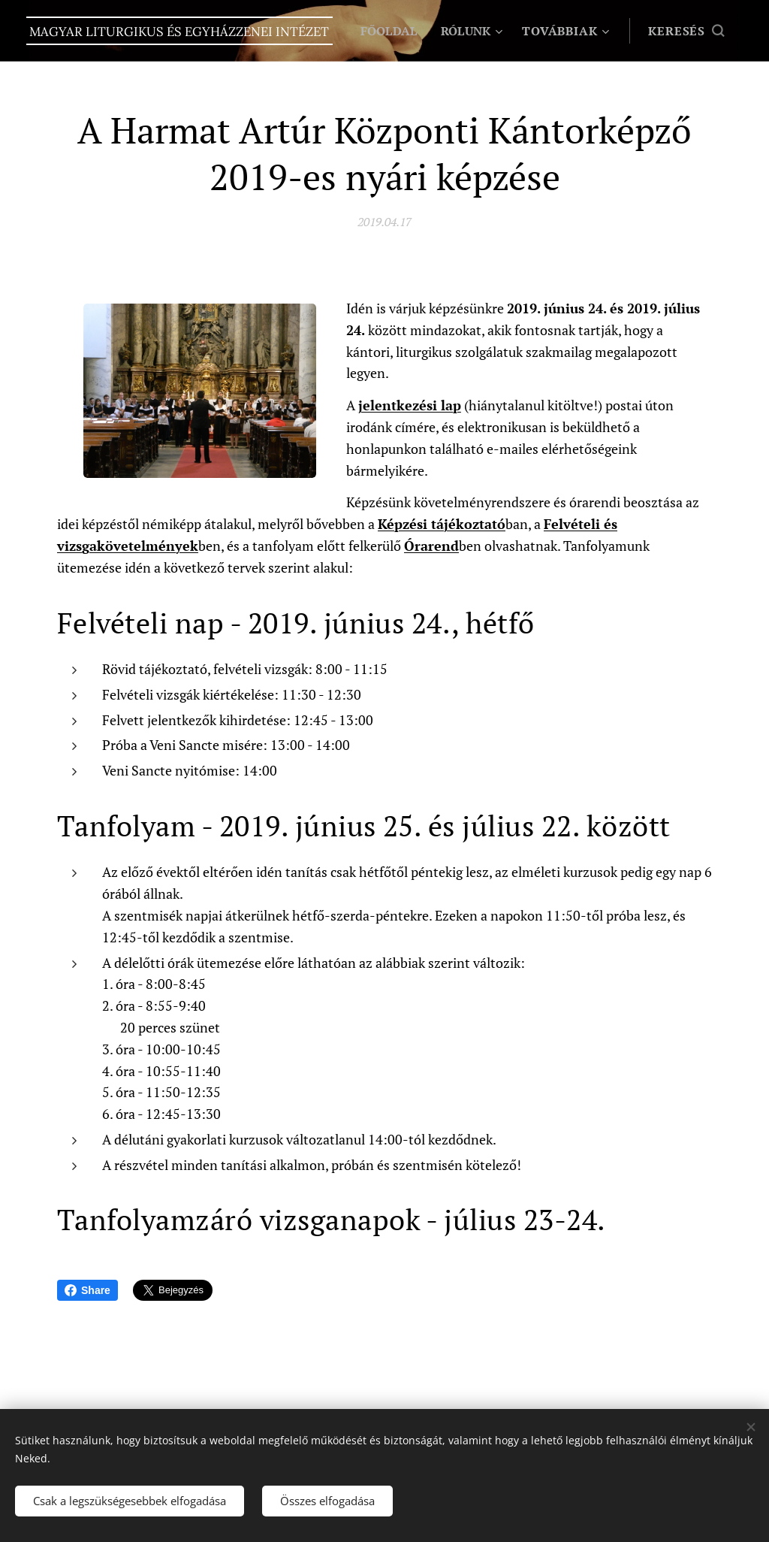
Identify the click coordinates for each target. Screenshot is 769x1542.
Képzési (402, 525)
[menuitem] (473, 31)
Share (87, 1290)
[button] (686, 31)
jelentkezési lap (409, 406)
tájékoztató (468, 525)
